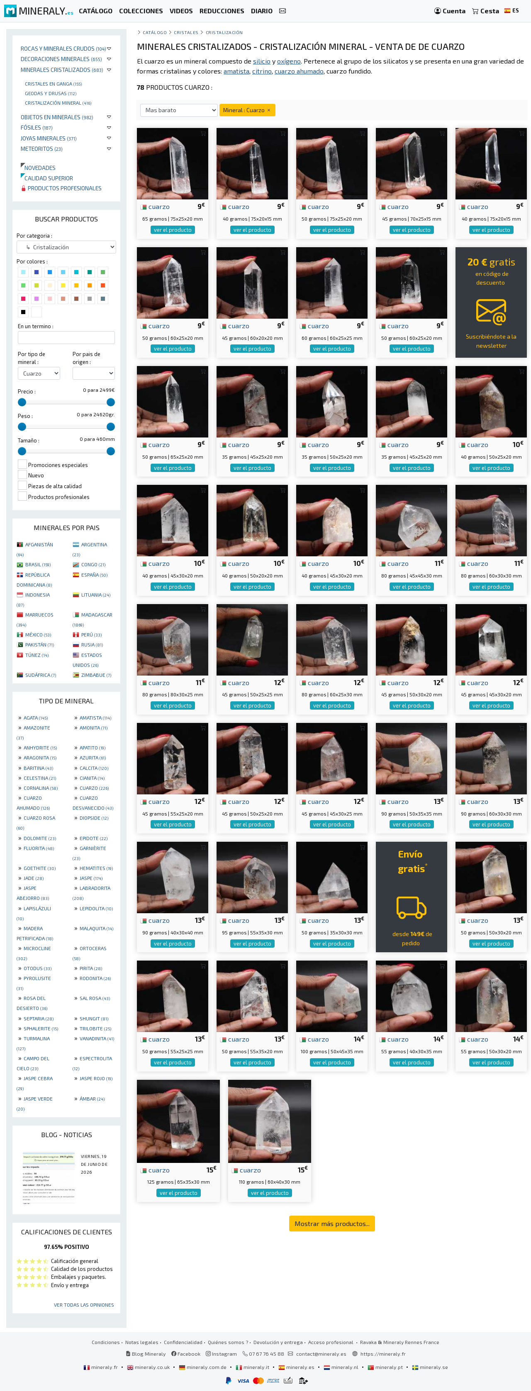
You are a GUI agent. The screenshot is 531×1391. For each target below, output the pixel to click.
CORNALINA (41, 788)
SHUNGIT (94, 1018)
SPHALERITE (41, 1028)
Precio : (27, 391)
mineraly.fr (101, 1367)
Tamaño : (28, 440)
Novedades (38, 167)
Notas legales (141, 1342)
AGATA (36, 717)
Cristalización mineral (58, 103)
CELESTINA (40, 778)
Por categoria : (34, 235)
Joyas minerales (49, 138)
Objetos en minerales (57, 116)
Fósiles (37, 127)
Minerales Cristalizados (62, 69)
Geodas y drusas (50, 93)
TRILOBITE (95, 1028)
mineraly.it (253, 1367)
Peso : (25, 416)
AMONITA (93, 727)
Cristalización (225, 32)
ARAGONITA (40, 757)
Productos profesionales (61, 188)
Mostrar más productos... (332, 1223)
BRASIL (38, 564)
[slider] (22, 402)
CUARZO (94, 788)
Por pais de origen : (86, 358)
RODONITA (95, 978)
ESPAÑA (94, 575)
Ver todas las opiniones (84, 1304)
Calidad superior (47, 178)
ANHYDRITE (40, 747)
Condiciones (106, 1342)
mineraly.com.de (203, 1367)
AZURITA (93, 757)
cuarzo (155, 206)
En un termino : (36, 326)
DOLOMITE (40, 838)
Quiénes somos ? (228, 1342)
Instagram (221, 1354)
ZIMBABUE (96, 675)
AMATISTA (95, 717)
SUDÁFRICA (40, 675)
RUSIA (92, 644)
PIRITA (91, 968)
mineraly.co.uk (149, 1367)
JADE (34, 878)
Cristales (186, 32)
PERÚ (91, 634)
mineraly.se (430, 1367)
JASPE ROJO (96, 1078)
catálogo (155, 32)
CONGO (93, 564)
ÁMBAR (92, 1098)
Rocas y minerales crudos (63, 48)
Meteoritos (42, 148)
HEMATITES (96, 868)
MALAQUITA (96, 928)
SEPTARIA (39, 1018)
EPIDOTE (93, 838)
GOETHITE (40, 868)
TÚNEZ (37, 655)
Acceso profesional (331, 1342)
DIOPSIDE (94, 818)
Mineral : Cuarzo (247, 109)
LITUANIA (95, 594)
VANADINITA (97, 1038)
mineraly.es (297, 1367)
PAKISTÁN (39, 644)
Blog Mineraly (146, 1354)
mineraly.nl (342, 1367)
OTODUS (37, 968)
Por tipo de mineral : (31, 358)
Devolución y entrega (278, 1342)
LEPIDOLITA (96, 908)
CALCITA (94, 768)
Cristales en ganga (53, 83)
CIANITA (92, 778)
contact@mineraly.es (321, 1354)
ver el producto (173, 229)
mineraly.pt (386, 1367)
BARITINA (38, 768)
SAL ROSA (95, 998)
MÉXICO (38, 634)
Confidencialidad (183, 1342)
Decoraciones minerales (61, 58)
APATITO (92, 747)
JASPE (91, 878)
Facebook (185, 1354)
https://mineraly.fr (383, 1354)
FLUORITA (39, 848)
